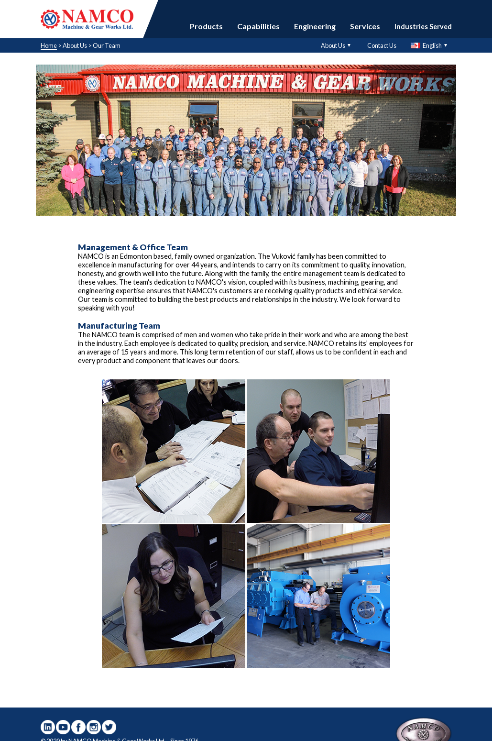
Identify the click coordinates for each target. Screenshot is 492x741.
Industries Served (423, 26)
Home (49, 45)
